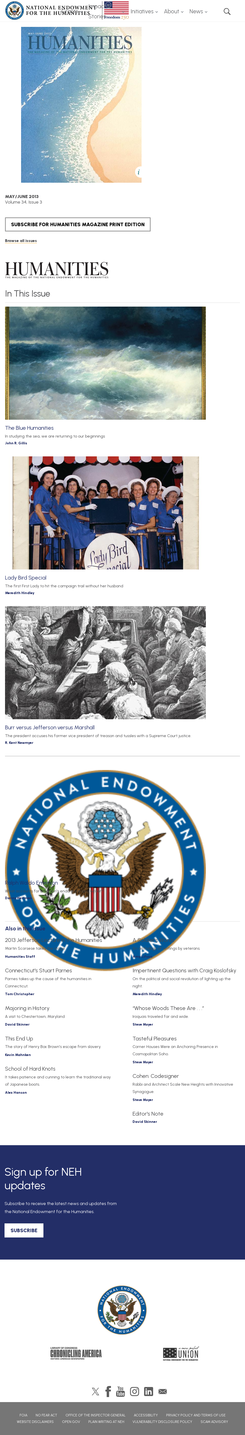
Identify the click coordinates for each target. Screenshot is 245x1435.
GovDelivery (162, 1391)
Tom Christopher (19, 994)
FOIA (23, 1415)
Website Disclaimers (35, 1422)
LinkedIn (148, 1391)
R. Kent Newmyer (19, 743)
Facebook (108, 1391)
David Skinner (17, 1024)
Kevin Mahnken (18, 1055)
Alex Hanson (16, 1092)
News (196, 11)
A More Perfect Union (181, 1353)
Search (227, 11)
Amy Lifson (142, 956)
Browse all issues (21, 240)
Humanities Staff (20, 956)
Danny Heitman (18, 898)
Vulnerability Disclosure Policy (162, 1422)
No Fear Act (46, 1415)
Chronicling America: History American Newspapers (76, 1353)
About (171, 11)
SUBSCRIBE (24, 1230)
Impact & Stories (99, 11)
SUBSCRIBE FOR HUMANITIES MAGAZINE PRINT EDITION (78, 224)
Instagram (134, 1391)
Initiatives (142, 11)
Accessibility (146, 1415)
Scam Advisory (214, 1422)
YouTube (120, 1391)
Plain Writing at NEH (106, 1422)
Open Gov (71, 1422)
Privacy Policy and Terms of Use (196, 1415)
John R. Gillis (16, 443)
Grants (69, 11)
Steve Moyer (143, 1024)
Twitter (95, 1391)
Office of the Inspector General (96, 1415)
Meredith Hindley (19, 593)
